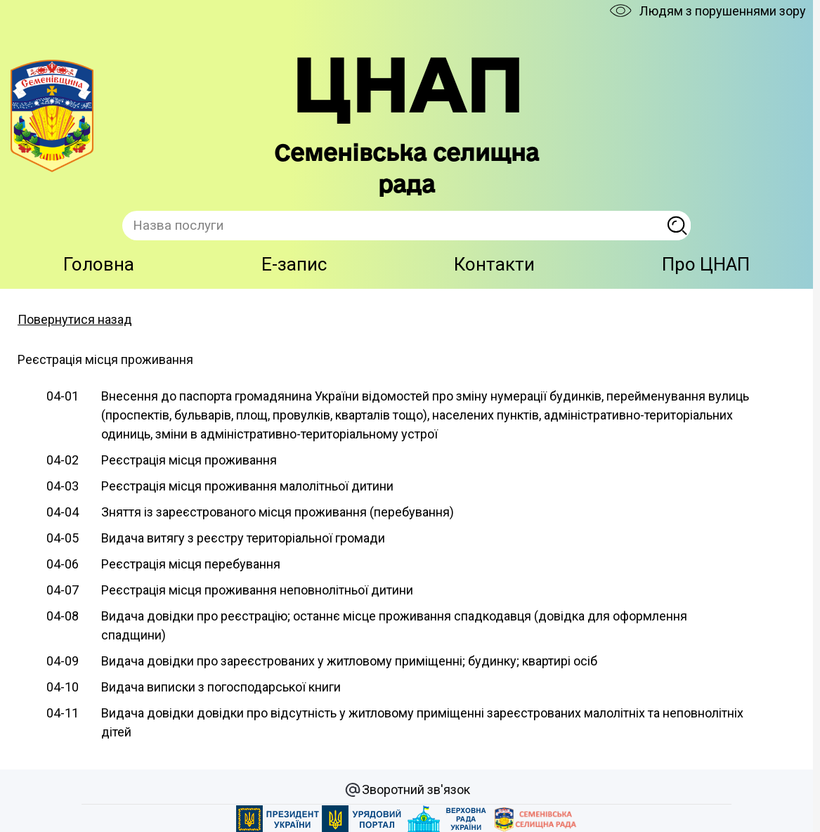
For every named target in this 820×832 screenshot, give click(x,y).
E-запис (294, 264)
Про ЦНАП (706, 264)
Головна (98, 264)
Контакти (494, 264)
